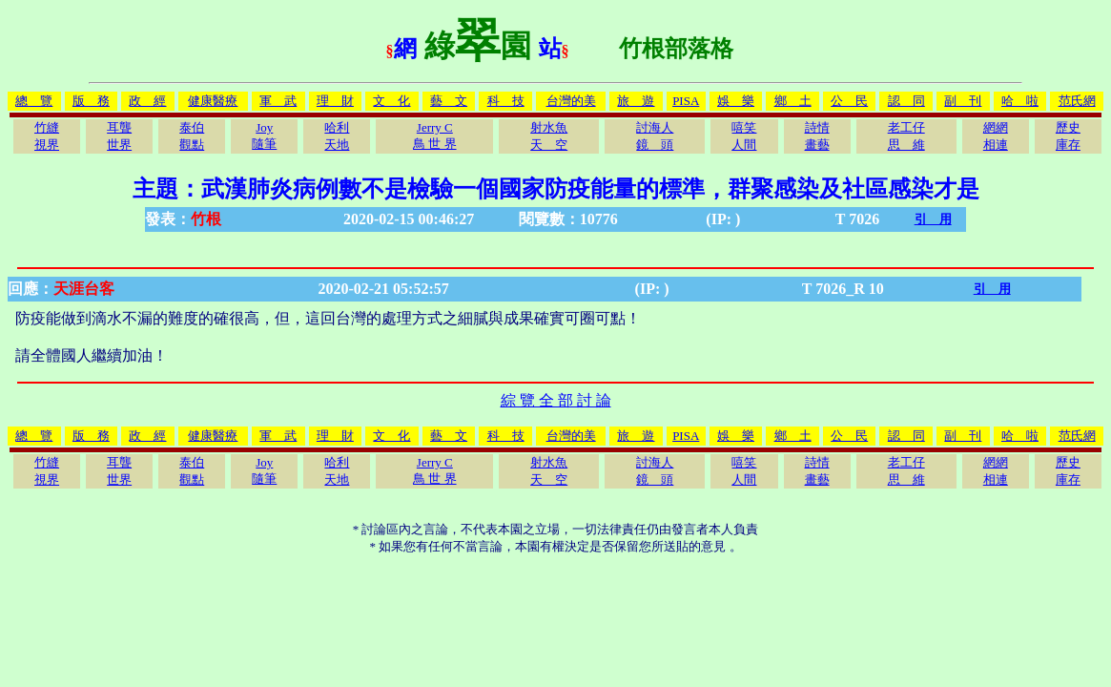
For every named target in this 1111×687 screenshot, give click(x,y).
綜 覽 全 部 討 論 (556, 400)
